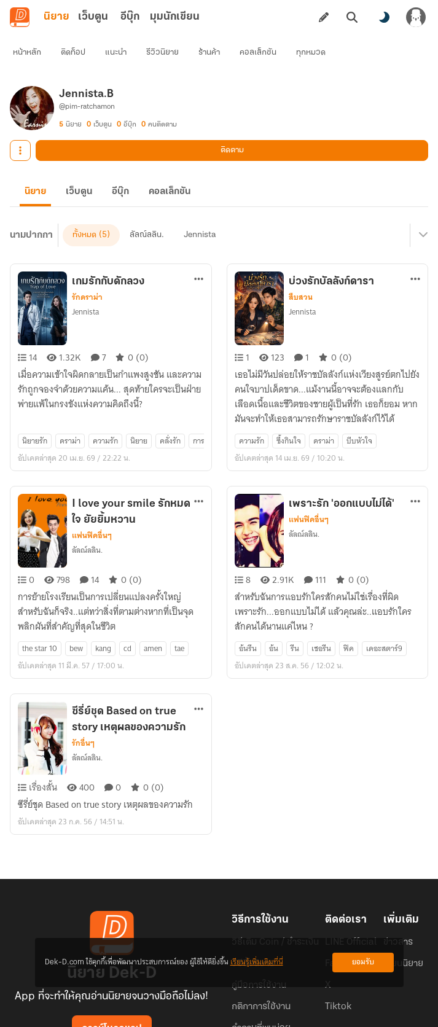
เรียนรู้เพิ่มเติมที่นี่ (256, 962)
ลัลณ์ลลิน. (87, 501)
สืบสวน (301, 270)
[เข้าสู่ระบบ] (416, 17)
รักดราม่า (87, 270)
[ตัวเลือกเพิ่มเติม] (199, 251)
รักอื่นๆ (83, 672)
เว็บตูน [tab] (93, 17)
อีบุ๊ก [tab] (129, 17)
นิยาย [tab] (56, 17)
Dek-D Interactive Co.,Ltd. (177, 1007)
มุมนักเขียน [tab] (175, 17)
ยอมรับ (363, 962)
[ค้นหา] (352, 17)
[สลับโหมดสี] (384, 17)
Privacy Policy (308, 1007)
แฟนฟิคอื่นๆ (92, 486)
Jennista (85, 285)
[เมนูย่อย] (421, 215)
